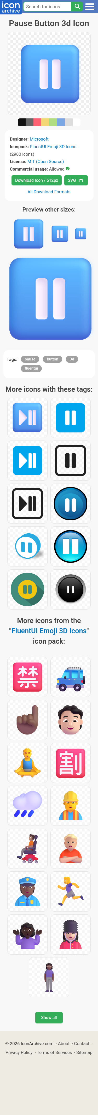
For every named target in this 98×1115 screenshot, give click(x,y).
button (52, 359)
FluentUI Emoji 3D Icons (53, 146)
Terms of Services (54, 1052)
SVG (75, 180)
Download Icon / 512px (36, 180)
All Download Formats (49, 191)
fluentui (31, 368)
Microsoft (39, 139)
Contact (81, 1043)
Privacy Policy (18, 1052)
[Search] (77, 6)
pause (30, 359)
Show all (49, 1017)
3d (72, 359)
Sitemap (84, 1052)
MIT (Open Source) (45, 161)
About (64, 1043)
